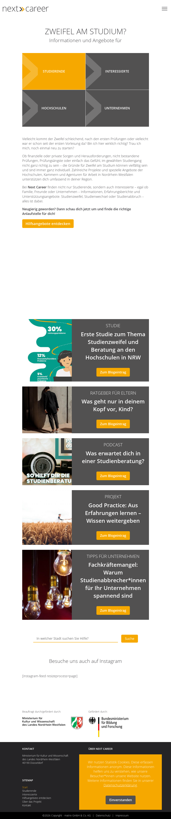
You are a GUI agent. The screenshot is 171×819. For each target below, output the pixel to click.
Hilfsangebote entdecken (48, 223)
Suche (129, 638)
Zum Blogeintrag (113, 372)
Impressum (122, 815)
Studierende (29, 790)
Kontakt (26, 805)
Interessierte (29, 794)
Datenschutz (103, 815)
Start (25, 787)
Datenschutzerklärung (120, 785)
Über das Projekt (32, 801)
